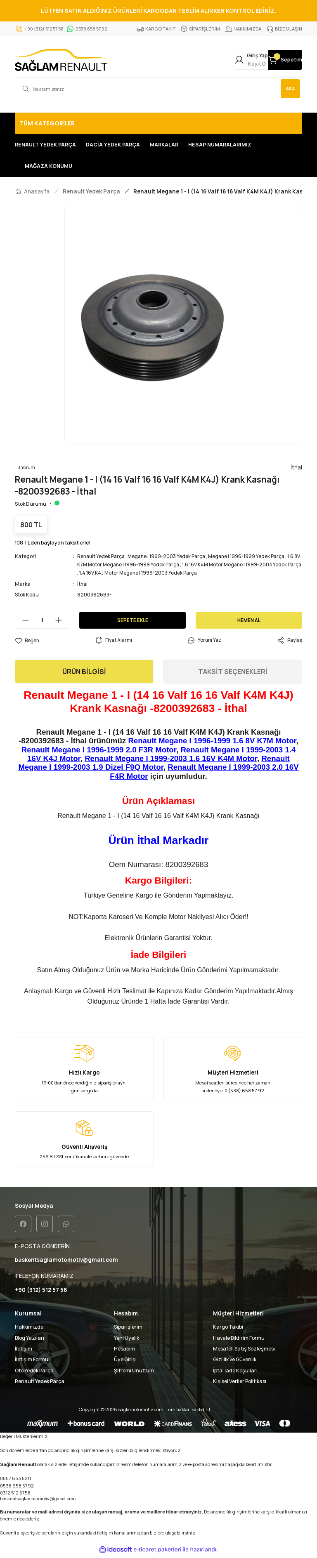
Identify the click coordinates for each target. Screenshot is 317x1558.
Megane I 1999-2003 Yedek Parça (169, 557)
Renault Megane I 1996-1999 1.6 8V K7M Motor (212, 742)
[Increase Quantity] (61, 621)
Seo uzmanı (224, 1412)
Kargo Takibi (228, 1329)
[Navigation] (158, 125)
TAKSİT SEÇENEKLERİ (232, 673)
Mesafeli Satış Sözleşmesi (244, 1351)
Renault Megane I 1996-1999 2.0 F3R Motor (98, 751)
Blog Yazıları (29, 1340)
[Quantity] (42, 621)
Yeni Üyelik (126, 1340)
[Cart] (275, 61)
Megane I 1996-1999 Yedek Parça (251, 557)
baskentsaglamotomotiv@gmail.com (38, 1501)
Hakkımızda (29, 1329)
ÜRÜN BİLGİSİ (84, 673)
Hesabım (124, 1351)
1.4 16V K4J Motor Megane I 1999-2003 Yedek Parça (155, 574)
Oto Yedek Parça (34, 1373)
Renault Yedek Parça (102, 557)
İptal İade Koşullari (235, 1373)
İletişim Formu (31, 1361)
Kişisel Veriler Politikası (239, 1383)
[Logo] (61, 60)
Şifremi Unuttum (134, 1373)
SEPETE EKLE (132, 621)
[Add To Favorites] (27, 642)
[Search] (158, 90)
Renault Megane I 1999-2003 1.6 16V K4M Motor (171, 760)
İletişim (23, 1351)
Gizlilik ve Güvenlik (234, 1361)
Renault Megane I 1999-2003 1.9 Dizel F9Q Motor (153, 764)
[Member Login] (220, 61)
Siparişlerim (128, 1329)
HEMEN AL (249, 621)
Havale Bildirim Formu (239, 1340)
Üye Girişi (125, 1361)
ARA (288, 90)
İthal (82, 585)
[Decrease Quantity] (22, 621)
